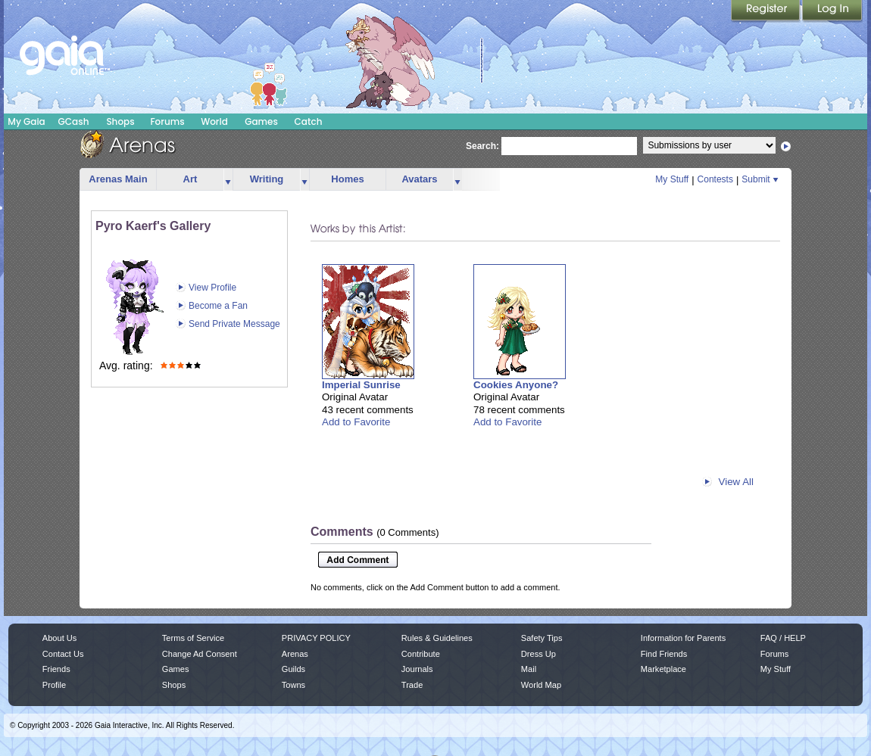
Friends (56, 669)
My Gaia (26, 121)
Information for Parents (683, 637)
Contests (715, 179)
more (228, 180)
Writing (267, 179)
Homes (347, 179)
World (214, 121)
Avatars (419, 179)
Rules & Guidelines (437, 637)
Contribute (420, 653)
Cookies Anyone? (515, 384)
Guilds (293, 669)
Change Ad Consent (199, 653)
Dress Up (538, 653)
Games (261, 121)
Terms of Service (193, 637)
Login (832, 11)
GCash (73, 121)
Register (766, 11)
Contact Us (63, 653)
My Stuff (671, 179)
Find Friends (664, 653)
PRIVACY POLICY (316, 637)
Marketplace (663, 669)
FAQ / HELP (783, 637)
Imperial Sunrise (361, 384)
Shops (120, 121)
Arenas (295, 653)
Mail (528, 669)
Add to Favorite (356, 422)
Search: (482, 146)
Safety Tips (542, 637)
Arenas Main (118, 179)
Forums (167, 121)
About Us (59, 637)
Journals (417, 669)
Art (190, 179)
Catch (309, 121)
